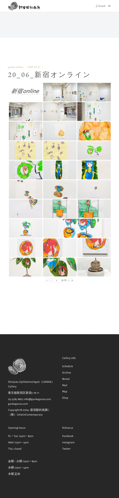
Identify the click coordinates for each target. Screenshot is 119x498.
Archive (66, 372)
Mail (64, 385)
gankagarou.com (18, 403)
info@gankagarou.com (37, 399)
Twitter (66, 448)
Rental (66, 378)
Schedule (67, 366)
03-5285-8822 (16, 399)
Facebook (67, 436)
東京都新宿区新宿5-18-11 (23, 392)
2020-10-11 (33, 67)
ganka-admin (15, 67)
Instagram (68, 442)
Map (64, 391)
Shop (65, 397)
